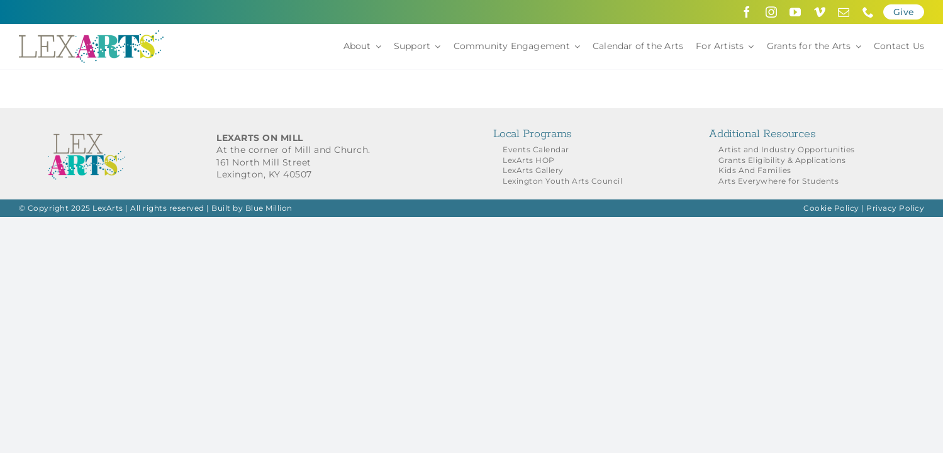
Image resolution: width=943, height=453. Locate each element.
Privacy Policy (895, 208)
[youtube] (795, 12)
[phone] (868, 12)
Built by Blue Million (252, 208)
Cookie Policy (831, 208)
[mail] (844, 12)
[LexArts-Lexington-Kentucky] (91, 34)
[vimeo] (820, 12)
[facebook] (747, 12)
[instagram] (772, 12)
